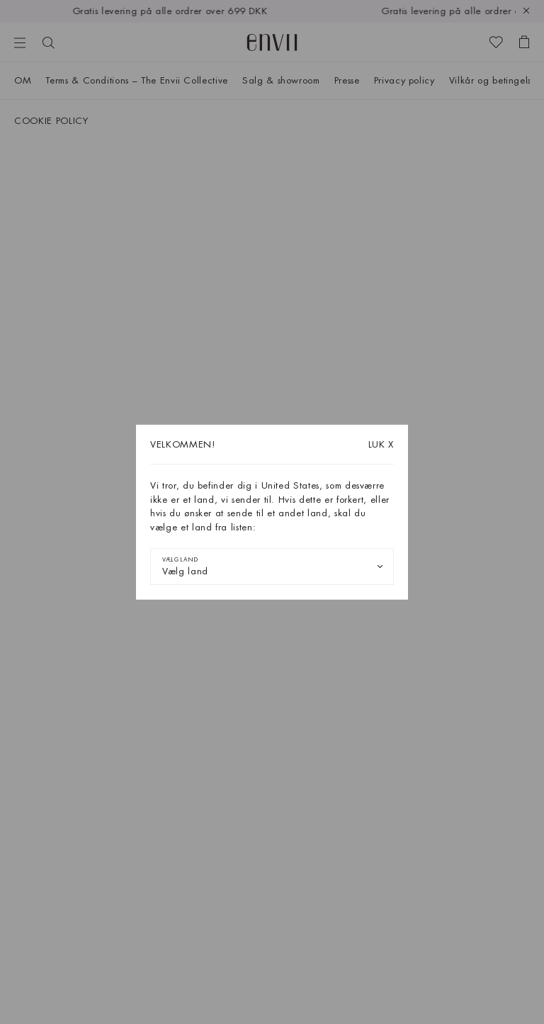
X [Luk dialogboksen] (381, 444)
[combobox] (272, 566)
